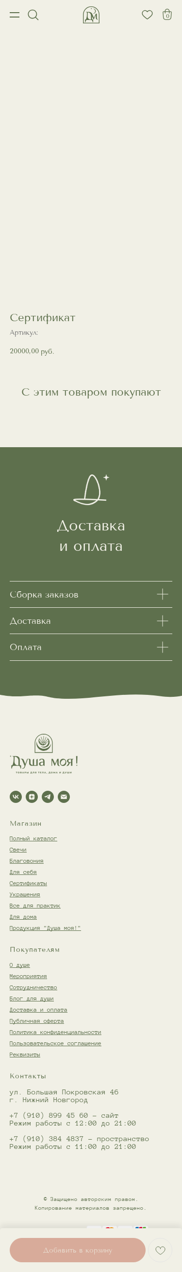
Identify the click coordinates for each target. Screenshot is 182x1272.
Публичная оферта (37, 1021)
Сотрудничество (33, 987)
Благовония (27, 860)
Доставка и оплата (38, 1009)
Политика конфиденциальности (55, 1032)
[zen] (32, 797)
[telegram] (48, 797)
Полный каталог (33, 838)
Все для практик (35, 905)
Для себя (23, 872)
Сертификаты (28, 883)
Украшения (25, 894)
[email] (64, 797)
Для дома (23, 916)
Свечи (18, 849)
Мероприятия (28, 976)
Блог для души (32, 998)
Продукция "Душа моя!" (45, 928)
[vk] (16, 797)
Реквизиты (25, 1054)
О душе (20, 965)
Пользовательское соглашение (55, 1043)
